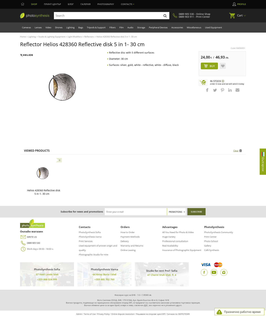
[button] (207, 91)
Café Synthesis (211, 250)
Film (121, 27)
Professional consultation (175, 241)
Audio (130, 27)
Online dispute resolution (122, 314)
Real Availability (170, 245)
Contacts (126, 4)
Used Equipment (213, 27)
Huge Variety (169, 236)
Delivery (125, 241)
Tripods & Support (96, 27)
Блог (71, 4)
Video (48, 27)
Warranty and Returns (132, 245)
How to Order (128, 232)
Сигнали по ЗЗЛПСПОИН (178, 314)
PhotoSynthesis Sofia (90, 232)
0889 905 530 (30, 243)
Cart (240, 15)
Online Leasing (128, 250)
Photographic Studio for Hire (93, 254)
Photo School (211, 241)
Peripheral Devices (158, 27)
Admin (79, 314)
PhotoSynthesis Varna (90, 236)
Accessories (177, 27)
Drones (59, 27)
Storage (141, 27)
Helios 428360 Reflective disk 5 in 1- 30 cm (43, 192)
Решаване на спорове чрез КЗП (150, 314)
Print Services (86, 241)
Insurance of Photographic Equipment (181, 250)
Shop (34, 4)
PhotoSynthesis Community (218, 232)
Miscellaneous (194, 27)
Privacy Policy (103, 314)
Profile (241, 4)
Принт (52, 4)
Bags (80, 27)
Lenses (38, 27)
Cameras (26, 27)
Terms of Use (89, 314)
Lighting (70, 27)
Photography (105, 4)
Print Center (210, 236)
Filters (112, 27)
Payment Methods (130, 236)
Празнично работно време (242, 312)
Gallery (207, 245)
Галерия (85, 4)
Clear (236, 150)
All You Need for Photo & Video (178, 232)
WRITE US (28, 237)
